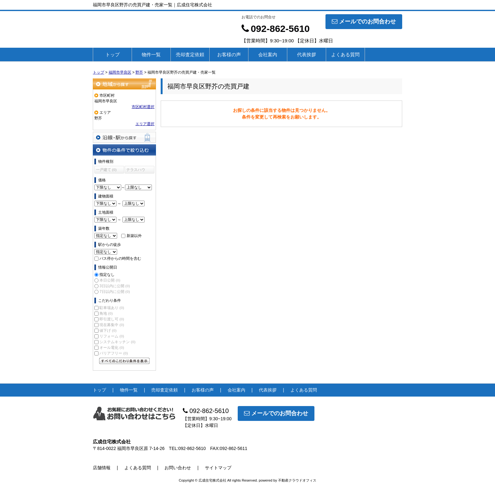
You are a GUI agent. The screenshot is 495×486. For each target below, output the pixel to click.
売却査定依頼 (190, 54)
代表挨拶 (306, 54)
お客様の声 (229, 54)
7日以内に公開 (114, 291)
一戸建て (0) (106, 169)
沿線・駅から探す (124, 137)
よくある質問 (345, 54)
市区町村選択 (143, 107)
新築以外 (134, 236)
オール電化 (111, 347)
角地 (105, 313)
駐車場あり (111, 308)
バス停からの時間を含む (120, 258)
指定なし (107, 274)
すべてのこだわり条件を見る (124, 361)
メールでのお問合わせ (364, 21)
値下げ (107, 330)
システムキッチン (117, 342)
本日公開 (109, 280)
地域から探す (124, 83)
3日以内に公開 (114, 286)
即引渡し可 (111, 319)
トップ (112, 54)
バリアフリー (113, 353)
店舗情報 (101, 467)
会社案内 (267, 54)
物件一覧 (151, 54)
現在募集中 (111, 325)
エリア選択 (144, 124)
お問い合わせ (177, 467)
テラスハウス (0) (135, 170)
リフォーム (111, 336)
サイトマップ (218, 467)
